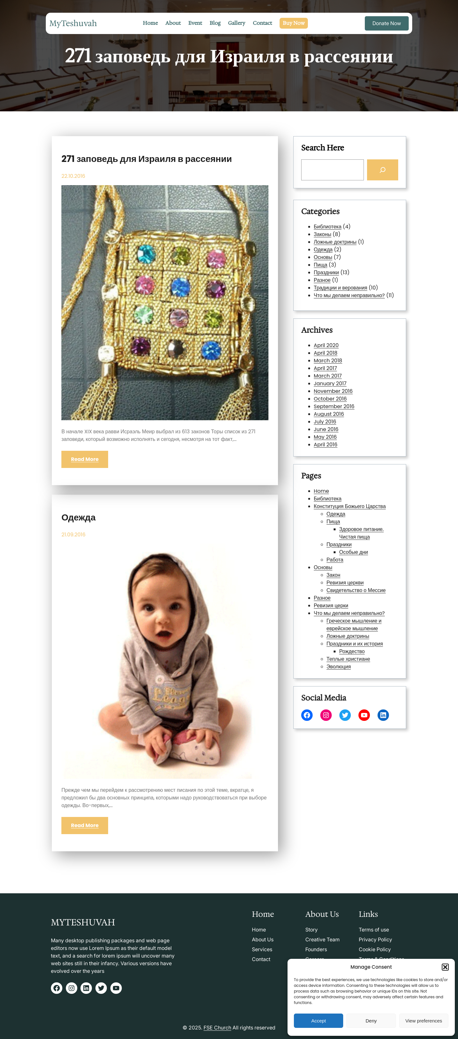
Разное (323, 279)
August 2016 (339, 401)
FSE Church (217, 1027)
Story (311, 929)
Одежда (78, 517)
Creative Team (322, 939)
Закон (341, 573)
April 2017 (337, 378)
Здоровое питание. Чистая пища (355, 552)
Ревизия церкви (347, 577)
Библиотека (328, 227)
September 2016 (341, 397)
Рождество (350, 612)
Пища (321, 264)
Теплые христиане (349, 616)
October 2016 (339, 393)
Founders (316, 949)
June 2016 (337, 409)
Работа (342, 565)
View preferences (424, 1020)
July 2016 (337, 405)
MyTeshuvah (73, 23)
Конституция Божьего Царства (349, 538)
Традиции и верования (341, 287)
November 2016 (341, 389)
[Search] (382, 169)
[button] (445, 967)
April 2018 (337, 370)
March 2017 (338, 381)
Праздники (327, 272)
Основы (324, 257)
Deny (371, 1020)
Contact (261, 959)
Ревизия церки (340, 588)
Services (262, 949)
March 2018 (338, 374)
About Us (263, 939)
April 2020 (337, 366)
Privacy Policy (375, 939)
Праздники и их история (352, 608)
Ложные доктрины (336, 242)
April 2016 (337, 416)
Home (335, 531)
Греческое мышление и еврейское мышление (352, 598)
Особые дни (351, 561)
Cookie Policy (375, 949)
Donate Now (386, 23)
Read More (85, 459)
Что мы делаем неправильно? (349, 294)
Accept (318, 1020)
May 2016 (337, 413)
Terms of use (374, 929)
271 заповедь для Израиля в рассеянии (146, 159)
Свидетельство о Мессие (353, 581)
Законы (323, 235)
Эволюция (344, 620)
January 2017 (339, 385)
